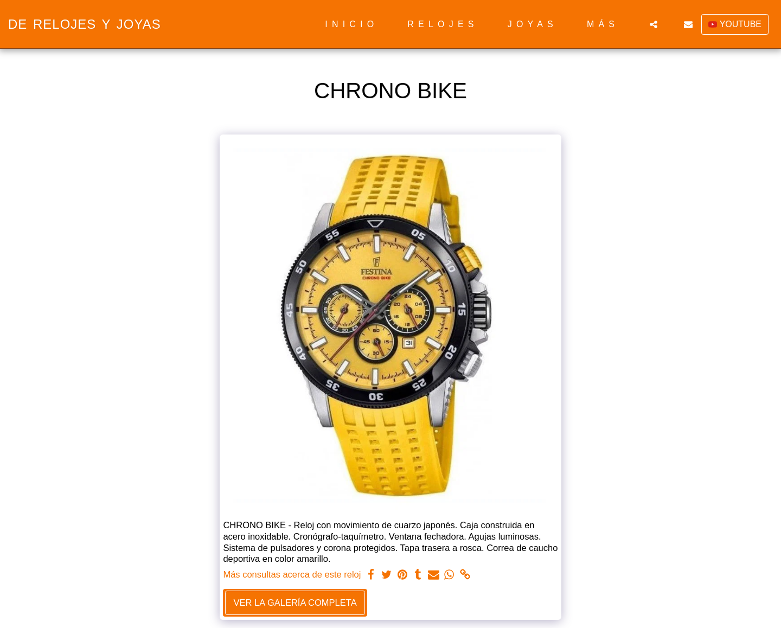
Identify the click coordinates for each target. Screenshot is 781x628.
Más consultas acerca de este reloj (292, 574)
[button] (653, 24)
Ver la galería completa (295, 602)
